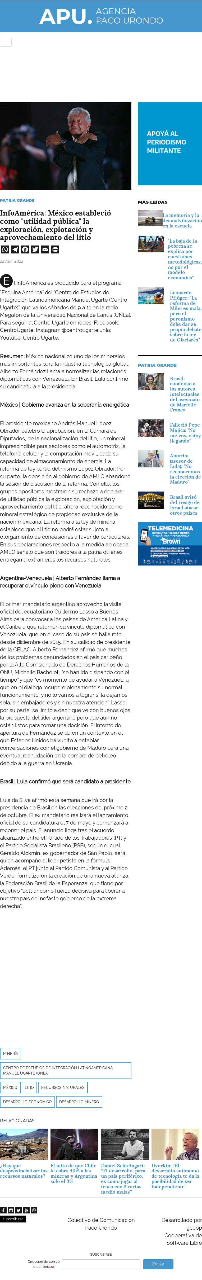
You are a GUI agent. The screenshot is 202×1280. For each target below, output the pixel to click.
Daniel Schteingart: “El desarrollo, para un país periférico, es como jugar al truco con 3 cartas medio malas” (123, 1179)
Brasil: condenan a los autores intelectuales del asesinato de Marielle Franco (185, 394)
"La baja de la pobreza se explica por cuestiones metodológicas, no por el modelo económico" (185, 259)
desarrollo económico (27, 1102)
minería (10, 1053)
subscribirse (13, 1219)
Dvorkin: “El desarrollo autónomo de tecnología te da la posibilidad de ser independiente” (175, 1176)
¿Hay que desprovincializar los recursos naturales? (24, 1171)
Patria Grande (17, 200)
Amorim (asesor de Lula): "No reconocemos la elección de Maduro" (185, 469)
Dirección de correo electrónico (44, 1264)
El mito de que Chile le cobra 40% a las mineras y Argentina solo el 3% (73, 1173)
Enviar (158, 1263)
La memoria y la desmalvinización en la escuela (182, 220)
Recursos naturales (63, 1087)
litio (29, 1087)
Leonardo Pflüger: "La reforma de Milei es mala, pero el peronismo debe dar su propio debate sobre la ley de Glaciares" (186, 316)
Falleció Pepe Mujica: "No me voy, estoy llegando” (185, 433)
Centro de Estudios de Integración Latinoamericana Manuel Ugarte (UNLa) (58, 1070)
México (10, 1087)
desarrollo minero (79, 1102)
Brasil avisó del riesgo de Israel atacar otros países (185, 505)
